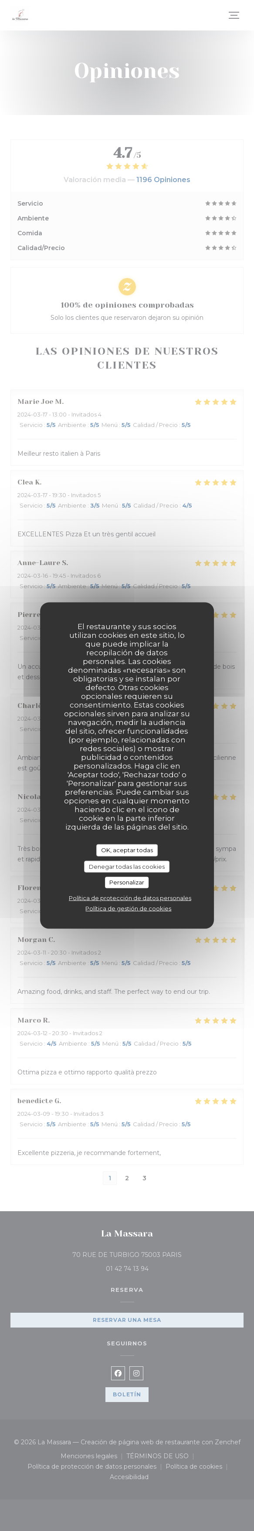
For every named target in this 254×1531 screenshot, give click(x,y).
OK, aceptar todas (127, 850)
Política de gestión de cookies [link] (128, 907)
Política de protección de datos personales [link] (130, 897)
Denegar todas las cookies (127, 866)
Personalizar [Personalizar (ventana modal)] (126, 882)
